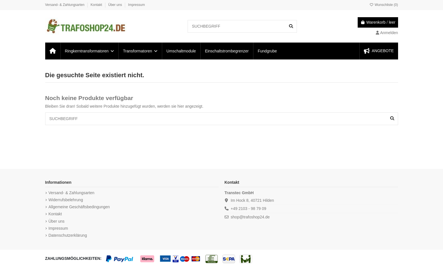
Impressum (136, 5)
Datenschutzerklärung (68, 235)
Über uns (115, 5)
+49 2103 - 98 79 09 (248, 208)
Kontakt (97, 5)
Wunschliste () (384, 5)
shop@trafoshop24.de (250, 217)
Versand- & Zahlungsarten (65, 5)
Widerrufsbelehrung (66, 200)
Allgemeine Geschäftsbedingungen (79, 207)
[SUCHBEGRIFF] (291, 26)
